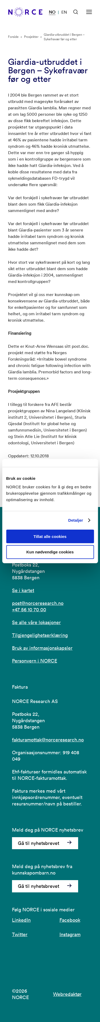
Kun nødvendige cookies (50, 552)
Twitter (19, 934)
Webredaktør (67, 994)
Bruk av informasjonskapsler (42, 648)
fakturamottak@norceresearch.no (48, 740)
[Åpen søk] (75, 12)
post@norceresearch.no (37, 603)
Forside (13, 36)
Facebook (69, 920)
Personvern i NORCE (34, 661)
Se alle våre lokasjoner (36, 622)
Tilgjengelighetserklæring (40, 635)
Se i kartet (23, 590)
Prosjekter (31, 36)
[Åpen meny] (89, 12)
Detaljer (75, 520)
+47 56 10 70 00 (29, 609)
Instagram (70, 934)
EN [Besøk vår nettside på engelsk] (64, 12)
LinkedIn (21, 920)
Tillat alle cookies (50, 536)
